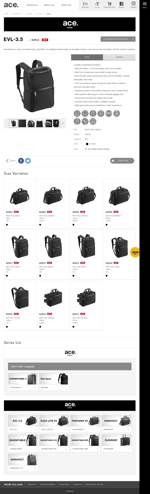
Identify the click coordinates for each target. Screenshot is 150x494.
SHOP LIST (123, 161)
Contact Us (77, 484)
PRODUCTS (17, 14)
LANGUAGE (85, 7)
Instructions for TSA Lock (94, 484)
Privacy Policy (64, 484)
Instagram (133, 7)
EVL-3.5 (39, 14)
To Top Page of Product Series (115, 39)
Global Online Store (109, 7)
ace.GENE (29, 14)
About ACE (31, 484)
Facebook (121, 7)
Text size (97, 7)
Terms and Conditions (47, 484)
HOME (6, 14)
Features (119, 57)
